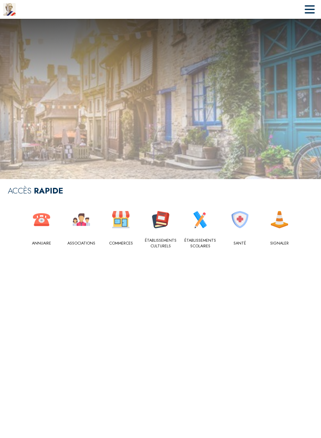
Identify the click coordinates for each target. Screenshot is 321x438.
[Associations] (81, 243)
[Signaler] (279, 243)
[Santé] (240, 243)
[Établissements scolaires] (200, 243)
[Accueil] (9, 9)
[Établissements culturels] (160, 243)
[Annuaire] (41, 243)
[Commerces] (121, 243)
